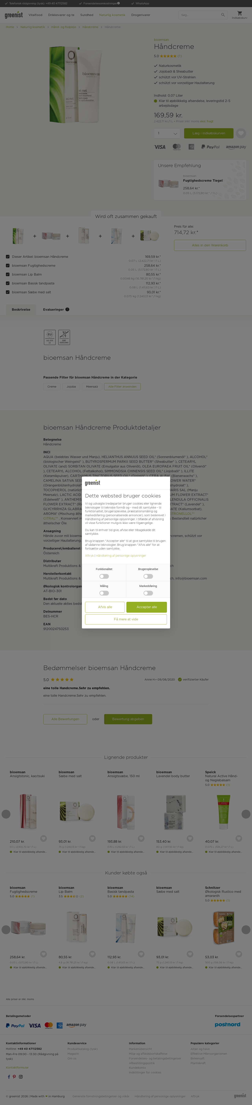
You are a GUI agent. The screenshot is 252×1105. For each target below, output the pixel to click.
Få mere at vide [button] (126, 619)
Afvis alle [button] (105, 607)
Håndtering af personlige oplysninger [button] (110, 519)
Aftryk (89, 555)
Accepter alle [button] (147, 607)
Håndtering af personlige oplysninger (121, 555)
